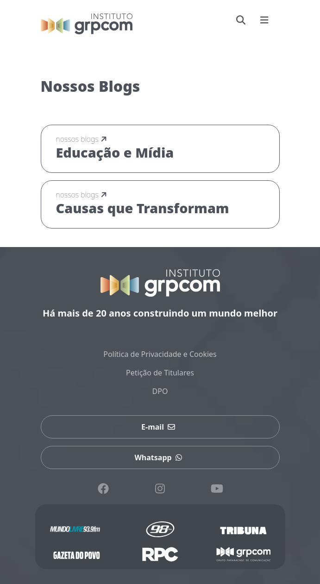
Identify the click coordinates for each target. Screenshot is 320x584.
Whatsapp (159, 457)
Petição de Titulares (160, 373)
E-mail (160, 427)
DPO (160, 391)
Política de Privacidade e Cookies (160, 354)
